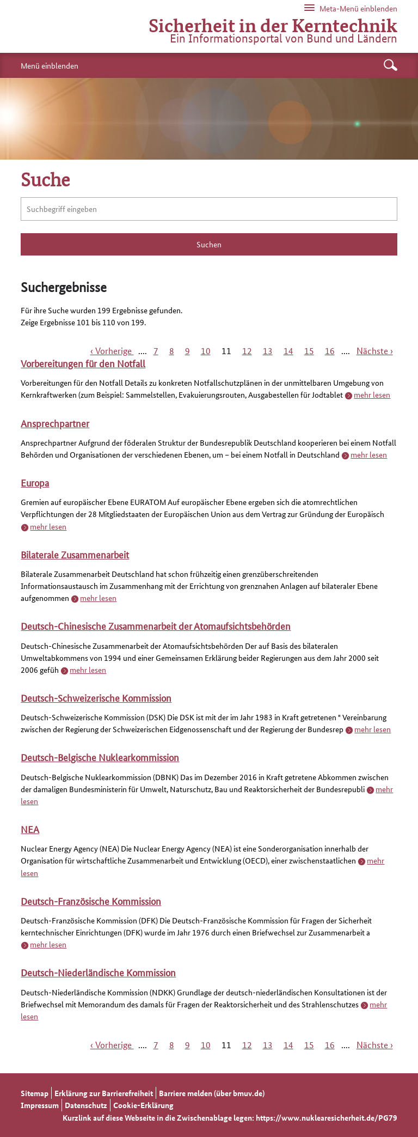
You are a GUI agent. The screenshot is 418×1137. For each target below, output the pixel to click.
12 (247, 350)
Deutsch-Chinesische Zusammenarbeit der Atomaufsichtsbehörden (156, 625)
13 (268, 350)
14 (288, 350)
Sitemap (34, 1092)
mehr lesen (372, 394)
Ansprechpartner (55, 422)
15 (309, 350)
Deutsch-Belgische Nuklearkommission (100, 756)
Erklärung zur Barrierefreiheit (103, 1092)
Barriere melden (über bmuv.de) (212, 1092)
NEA (30, 828)
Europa (35, 482)
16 (330, 350)
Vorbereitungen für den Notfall (83, 362)
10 (206, 350)
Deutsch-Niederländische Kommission (98, 971)
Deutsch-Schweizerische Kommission (96, 697)
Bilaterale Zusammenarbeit (75, 554)
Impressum (40, 1104)
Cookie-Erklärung (143, 1104)
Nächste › (374, 350)
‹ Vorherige (112, 350)
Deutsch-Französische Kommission (91, 900)
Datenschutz (86, 1104)
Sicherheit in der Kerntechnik (273, 24)
